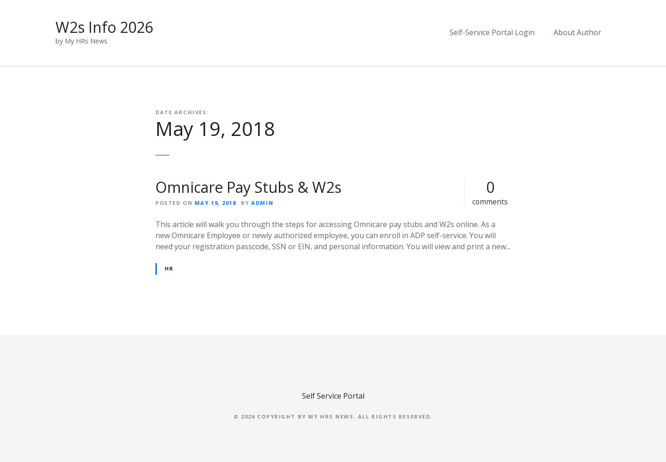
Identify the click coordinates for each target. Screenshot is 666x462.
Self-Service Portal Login (492, 32)
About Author (577, 32)
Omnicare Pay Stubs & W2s (248, 187)
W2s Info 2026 (104, 27)
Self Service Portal (333, 396)
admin (262, 202)
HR (169, 268)
